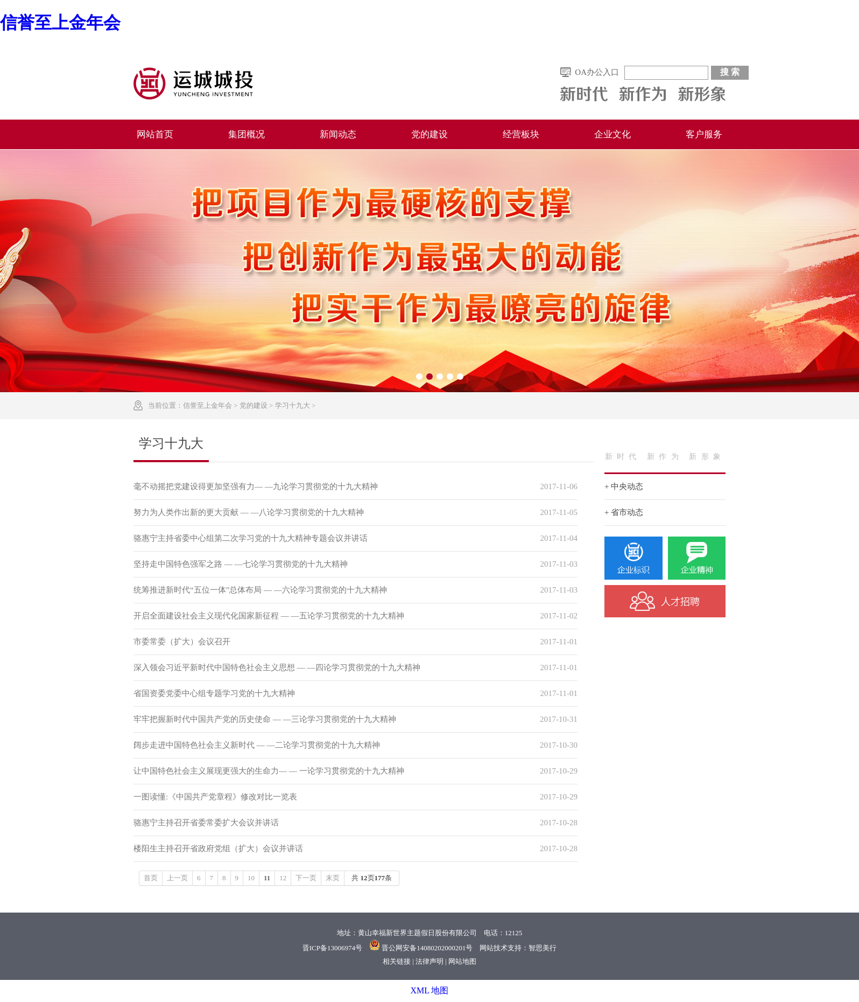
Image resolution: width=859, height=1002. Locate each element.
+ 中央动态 (623, 486)
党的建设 (429, 134)
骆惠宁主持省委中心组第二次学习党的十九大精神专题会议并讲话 (250, 538)
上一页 (177, 878)
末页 (333, 878)
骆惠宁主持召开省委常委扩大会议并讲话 (206, 822)
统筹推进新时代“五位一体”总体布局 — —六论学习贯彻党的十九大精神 (260, 590)
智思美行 (543, 948)
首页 (151, 878)
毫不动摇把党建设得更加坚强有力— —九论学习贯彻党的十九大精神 (255, 486)
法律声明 (429, 961)
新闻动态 (338, 134)
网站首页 (155, 134)
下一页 (305, 878)
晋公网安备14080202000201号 (427, 948)
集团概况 (246, 134)
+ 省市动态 (623, 512)
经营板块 (521, 134)
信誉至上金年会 (60, 22)
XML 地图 (430, 990)
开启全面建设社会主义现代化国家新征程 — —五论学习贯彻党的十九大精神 (268, 615)
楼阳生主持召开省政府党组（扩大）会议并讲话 (218, 848)
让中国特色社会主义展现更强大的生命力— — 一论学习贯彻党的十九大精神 (268, 771)
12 (282, 878)
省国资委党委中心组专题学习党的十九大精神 (214, 693)
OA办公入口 (597, 72)
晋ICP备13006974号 (332, 948)
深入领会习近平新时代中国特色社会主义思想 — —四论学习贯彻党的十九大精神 (276, 667)
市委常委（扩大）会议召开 (181, 641)
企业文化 (612, 134)
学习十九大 (292, 405)
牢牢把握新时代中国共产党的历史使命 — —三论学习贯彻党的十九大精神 (264, 719)
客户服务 (704, 134)
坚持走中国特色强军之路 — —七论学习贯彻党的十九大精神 (240, 564)
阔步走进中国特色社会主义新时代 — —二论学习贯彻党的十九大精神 (256, 745)
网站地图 (462, 961)
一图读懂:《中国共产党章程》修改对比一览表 (215, 796)
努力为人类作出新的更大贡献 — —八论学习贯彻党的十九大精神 (248, 512)
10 (251, 878)
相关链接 (397, 961)
